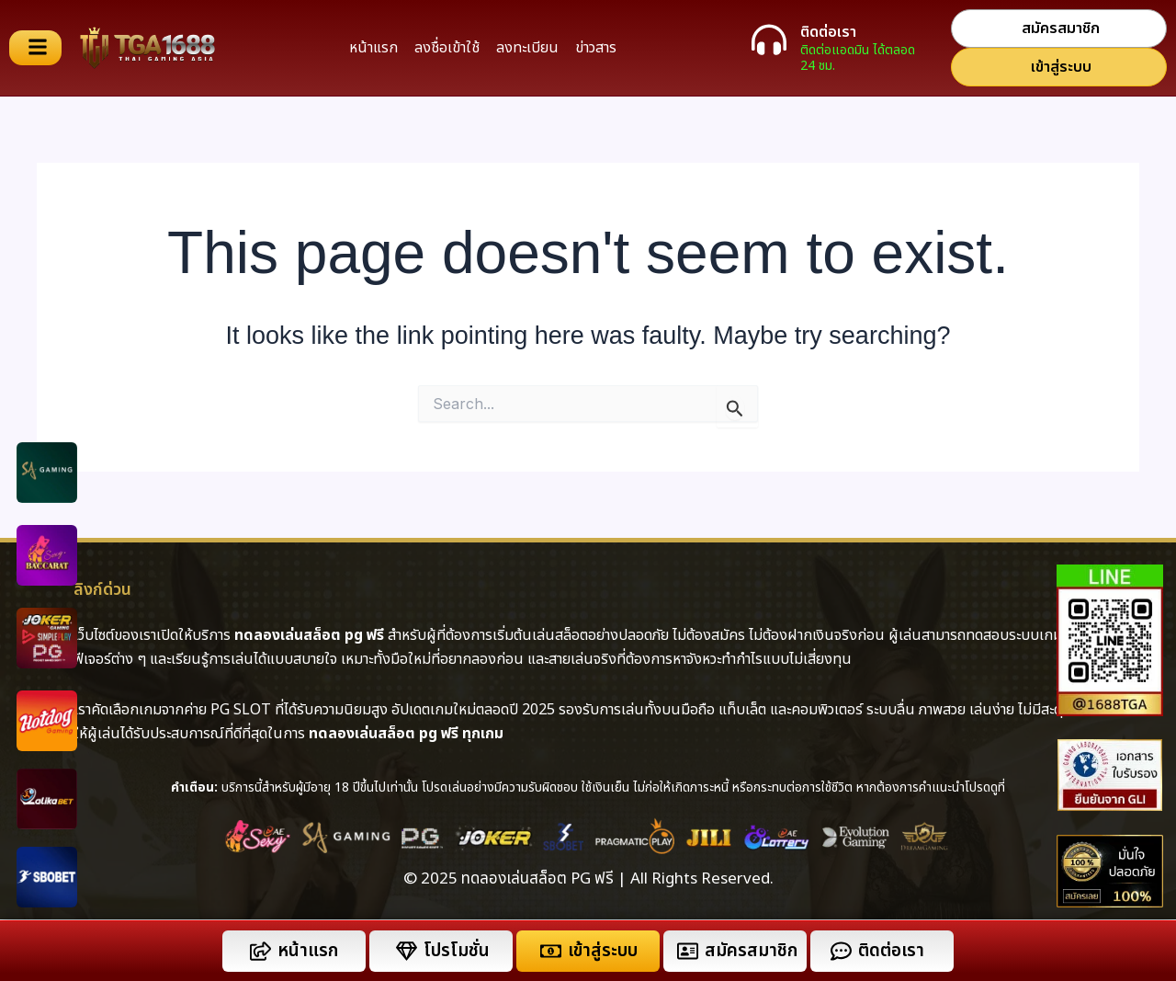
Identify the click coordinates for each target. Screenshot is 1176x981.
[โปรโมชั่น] (406, 951)
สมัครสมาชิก (751, 951)
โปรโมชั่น (457, 951)
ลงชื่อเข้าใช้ (447, 48)
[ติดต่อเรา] (769, 39)
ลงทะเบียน (527, 48)
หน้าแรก (373, 48)
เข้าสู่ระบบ (603, 951)
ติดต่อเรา (828, 32)
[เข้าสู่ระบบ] (550, 951)
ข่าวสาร (595, 48)
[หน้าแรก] (260, 951)
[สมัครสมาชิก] (687, 951)
